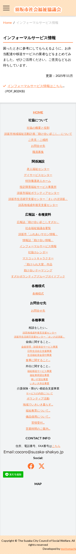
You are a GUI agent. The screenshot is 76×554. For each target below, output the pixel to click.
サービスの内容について (39, 393)
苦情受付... (38, 422)
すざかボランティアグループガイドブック (38, 276)
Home (7, 22)
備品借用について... (38, 416)
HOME (38, 112)
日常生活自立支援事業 (39, 350)
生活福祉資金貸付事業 (39, 354)
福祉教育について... (38, 410)
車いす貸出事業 (39, 379)
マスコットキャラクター (38, 258)
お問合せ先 (38, 145)
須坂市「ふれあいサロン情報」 (38, 234)
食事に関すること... (38, 360)
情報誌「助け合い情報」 (38, 240)
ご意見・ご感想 (38, 139)
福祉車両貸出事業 (39, 375)
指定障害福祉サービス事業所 (38, 186)
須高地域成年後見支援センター (38, 205)
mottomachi (68, 548)
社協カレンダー (38, 252)
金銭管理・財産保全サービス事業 (39, 346)
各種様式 (38, 293)
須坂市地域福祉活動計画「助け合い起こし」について (38, 133)
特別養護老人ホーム (38, 180)
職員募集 (38, 151)
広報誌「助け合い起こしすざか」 (38, 222)
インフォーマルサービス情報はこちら (35, 86)
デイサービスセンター (38, 175)
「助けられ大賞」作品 (38, 264)
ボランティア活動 (38, 398)
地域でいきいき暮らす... (38, 404)
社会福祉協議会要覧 (38, 228)
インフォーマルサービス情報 (38, 246)
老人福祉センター (38, 169)
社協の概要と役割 (38, 127)
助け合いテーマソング (38, 270)
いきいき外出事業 (39, 383)
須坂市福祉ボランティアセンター (38, 193)
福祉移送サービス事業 (39, 371)
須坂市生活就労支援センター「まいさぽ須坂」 (38, 199)
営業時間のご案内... (38, 428)
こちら (56, 446)
